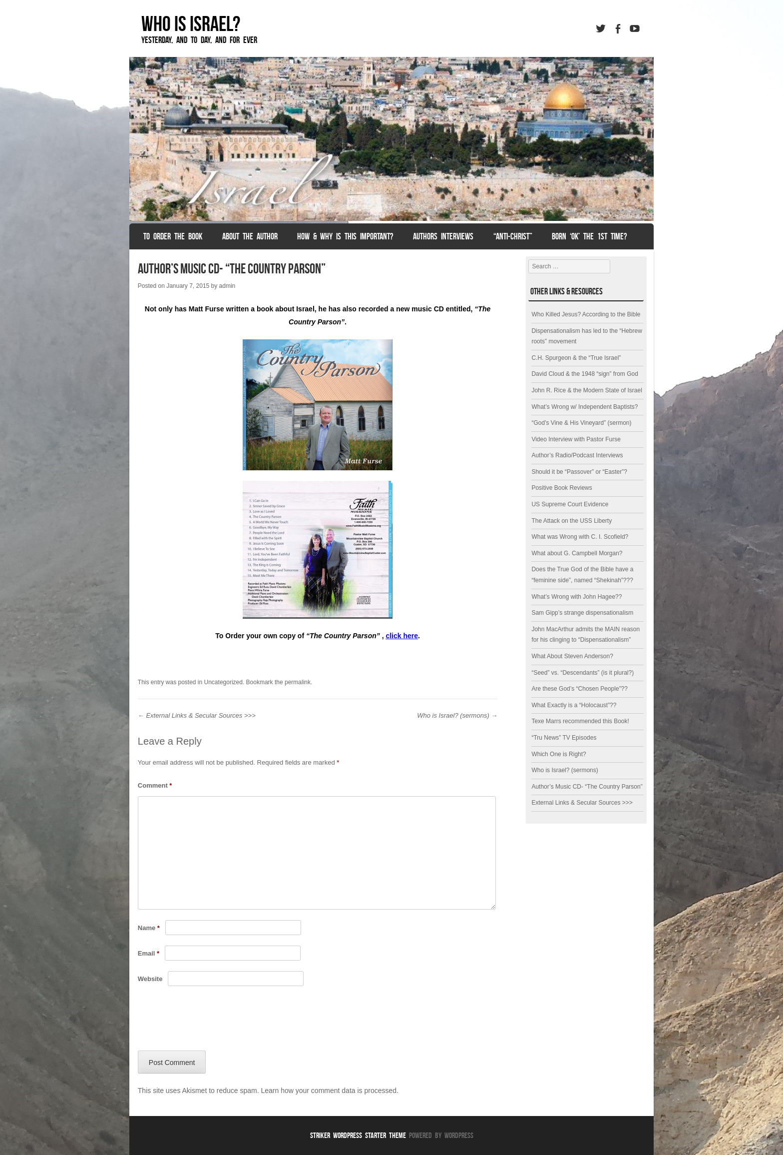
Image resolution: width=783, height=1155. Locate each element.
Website (150, 979)
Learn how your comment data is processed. (329, 1091)
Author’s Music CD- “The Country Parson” (586, 786)
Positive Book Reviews (561, 487)
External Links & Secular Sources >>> (197, 715)
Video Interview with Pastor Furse (576, 439)
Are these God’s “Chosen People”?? (579, 688)
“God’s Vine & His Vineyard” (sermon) (581, 422)
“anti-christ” (512, 236)
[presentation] (214, 1021)
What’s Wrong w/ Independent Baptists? (584, 406)
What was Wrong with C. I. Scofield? (579, 536)
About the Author (250, 236)
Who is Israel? (190, 23)
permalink (298, 682)
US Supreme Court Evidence (569, 504)
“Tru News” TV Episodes (563, 737)
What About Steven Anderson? (572, 656)
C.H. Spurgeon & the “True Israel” (576, 357)
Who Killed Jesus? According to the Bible (585, 314)
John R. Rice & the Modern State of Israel (586, 390)
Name (149, 928)
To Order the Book (172, 236)
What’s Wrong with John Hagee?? (576, 596)
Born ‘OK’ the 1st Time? (589, 236)
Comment (155, 785)
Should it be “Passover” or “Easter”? (579, 471)
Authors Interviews (443, 236)
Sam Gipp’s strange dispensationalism (582, 612)
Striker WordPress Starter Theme (358, 1135)
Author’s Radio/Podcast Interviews (577, 455)
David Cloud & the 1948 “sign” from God (584, 373)
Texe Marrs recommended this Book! (580, 721)
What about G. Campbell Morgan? (576, 553)
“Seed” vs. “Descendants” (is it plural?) (582, 672)
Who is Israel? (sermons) (457, 715)
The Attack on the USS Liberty (571, 520)
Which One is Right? (558, 754)
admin (227, 285)
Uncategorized (223, 682)
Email (148, 953)
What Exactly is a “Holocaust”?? (573, 705)
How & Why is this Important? (345, 236)
